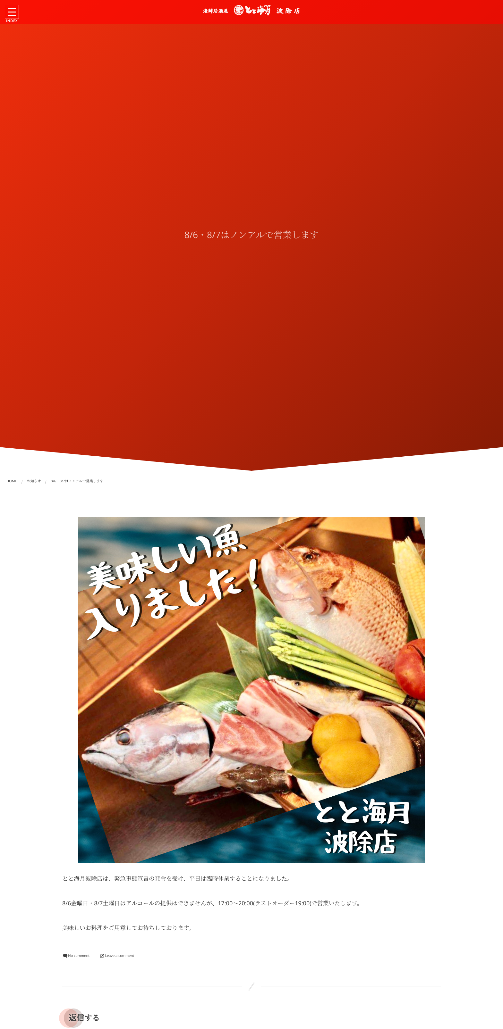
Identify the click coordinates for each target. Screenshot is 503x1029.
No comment (79, 955)
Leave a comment (119, 955)
